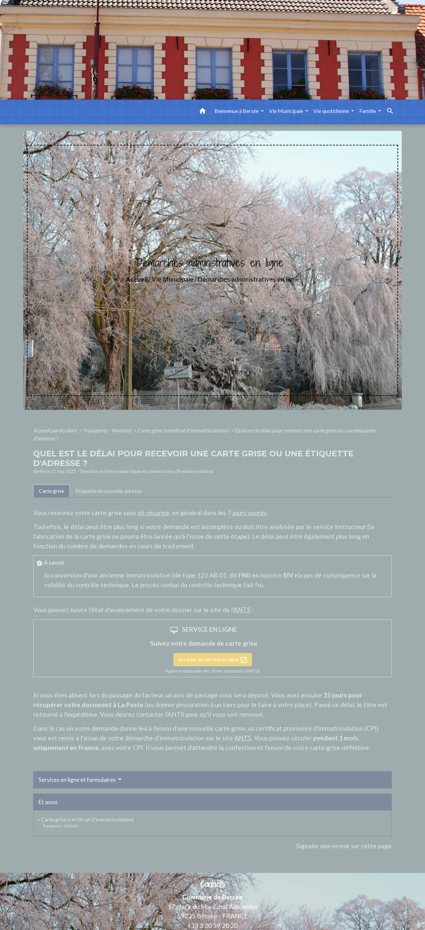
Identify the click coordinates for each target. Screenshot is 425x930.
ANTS (241, 609)
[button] (202, 112)
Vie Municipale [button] (286, 111)
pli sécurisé (153, 512)
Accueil (137, 279)
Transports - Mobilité (107, 430)
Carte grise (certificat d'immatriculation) (183, 430)
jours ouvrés (249, 512)
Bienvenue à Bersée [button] (237, 111)
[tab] (51, 491)
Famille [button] (368, 111)
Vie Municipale (173, 279)
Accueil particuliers (55, 430)
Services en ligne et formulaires (78, 779)
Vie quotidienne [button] (331, 111)
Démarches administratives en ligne (248, 279)
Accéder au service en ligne (213, 660)
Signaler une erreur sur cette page (344, 846)
